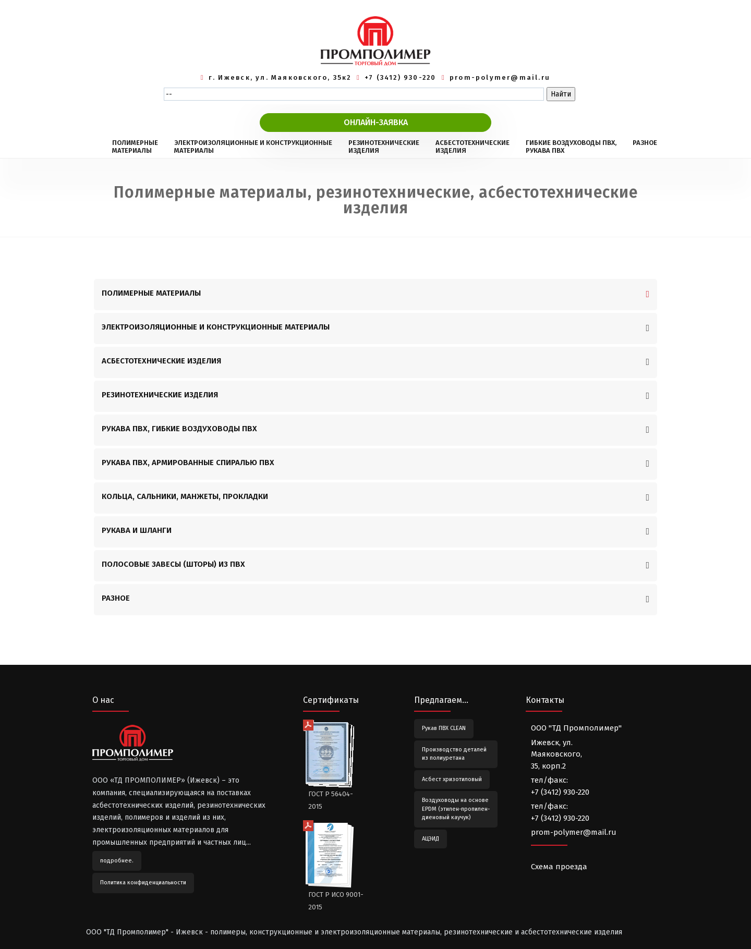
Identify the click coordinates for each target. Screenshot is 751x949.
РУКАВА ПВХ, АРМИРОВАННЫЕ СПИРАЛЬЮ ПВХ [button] (188, 462)
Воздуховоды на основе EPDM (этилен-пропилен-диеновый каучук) (456, 809)
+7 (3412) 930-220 (401, 77)
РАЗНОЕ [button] (116, 598)
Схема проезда (559, 866)
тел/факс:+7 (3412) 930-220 (560, 786)
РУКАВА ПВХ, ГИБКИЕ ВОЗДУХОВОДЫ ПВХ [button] (179, 428)
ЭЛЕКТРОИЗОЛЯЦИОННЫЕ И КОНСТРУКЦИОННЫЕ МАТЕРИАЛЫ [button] (216, 327)
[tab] (375, 294)
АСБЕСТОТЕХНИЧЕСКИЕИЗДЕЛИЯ (472, 146)
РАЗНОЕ (645, 146)
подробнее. (117, 860)
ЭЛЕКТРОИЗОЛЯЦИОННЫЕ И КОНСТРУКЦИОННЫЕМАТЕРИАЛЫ (253, 146)
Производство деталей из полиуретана (454, 754)
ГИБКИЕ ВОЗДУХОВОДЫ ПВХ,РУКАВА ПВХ (571, 146)
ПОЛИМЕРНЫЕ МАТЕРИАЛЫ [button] (151, 293)
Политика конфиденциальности (143, 882)
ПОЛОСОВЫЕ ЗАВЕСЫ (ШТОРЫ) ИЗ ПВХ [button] (173, 564)
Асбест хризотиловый (452, 779)
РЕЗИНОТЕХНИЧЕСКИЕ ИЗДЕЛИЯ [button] (160, 394)
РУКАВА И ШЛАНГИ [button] (137, 530)
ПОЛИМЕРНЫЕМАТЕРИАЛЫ (135, 146)
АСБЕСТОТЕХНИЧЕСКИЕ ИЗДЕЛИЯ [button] (161, 361)
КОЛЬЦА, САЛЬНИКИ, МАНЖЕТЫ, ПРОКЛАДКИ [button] (185, 496)
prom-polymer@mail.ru (500, 77)
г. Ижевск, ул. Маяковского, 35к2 (280, 77)
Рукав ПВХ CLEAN (444, 728)
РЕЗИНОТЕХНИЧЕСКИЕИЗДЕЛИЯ (383, 146)
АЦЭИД (430, 838)
